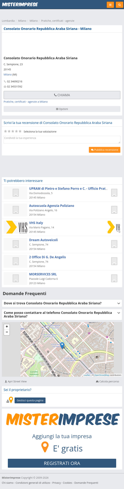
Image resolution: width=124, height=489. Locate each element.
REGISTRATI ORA (62, 463)
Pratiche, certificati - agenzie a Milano (26, 101)
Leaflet (87, 375)
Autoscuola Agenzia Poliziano (51, 206)
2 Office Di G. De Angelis (47, 257)
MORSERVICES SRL (43, 274)
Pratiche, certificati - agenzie (57, 20)
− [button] (7, 332)
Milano (22, 20)
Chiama (62, 95)
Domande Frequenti (86, 482)
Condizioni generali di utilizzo (33, 482)
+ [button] (7, 327)
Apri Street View (16, 381)
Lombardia (8, 20)
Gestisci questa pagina (30, 400)
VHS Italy (36, 223)
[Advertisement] (55, 43)
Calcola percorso (107, 381)
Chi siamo (7, 482)
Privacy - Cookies (62, 482)
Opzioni (62, 109)
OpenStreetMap (101, 375)
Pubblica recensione (104, 149)
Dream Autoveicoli (43, 240)
